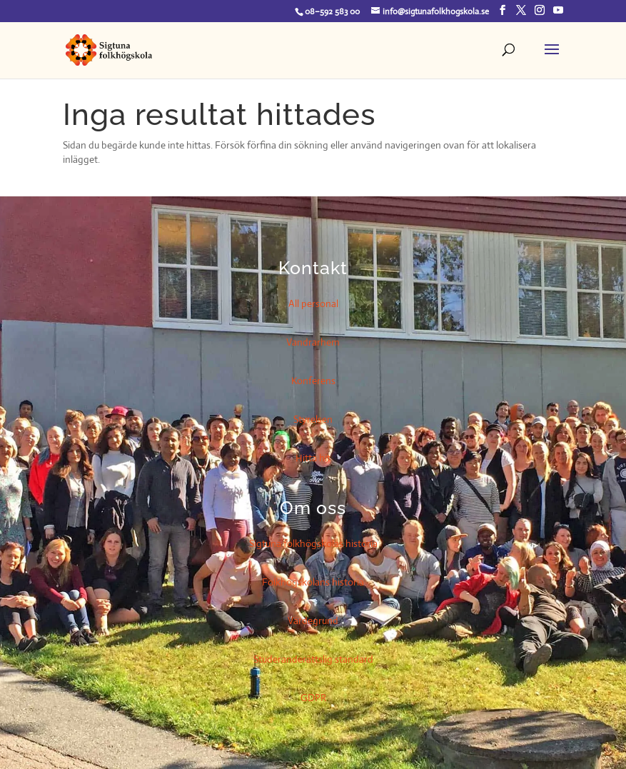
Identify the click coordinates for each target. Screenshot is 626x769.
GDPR (313, 697)
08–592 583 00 (332, 11)
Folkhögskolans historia (313, 582)
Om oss (313, 507)
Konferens (313, 380)
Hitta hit (313, 457)
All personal (313, 303)
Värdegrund (313, 620)
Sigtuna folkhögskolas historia (313, 543)
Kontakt (313, 267)
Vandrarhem (313, 342)
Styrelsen (313, 419)
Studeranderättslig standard (313, 659)
